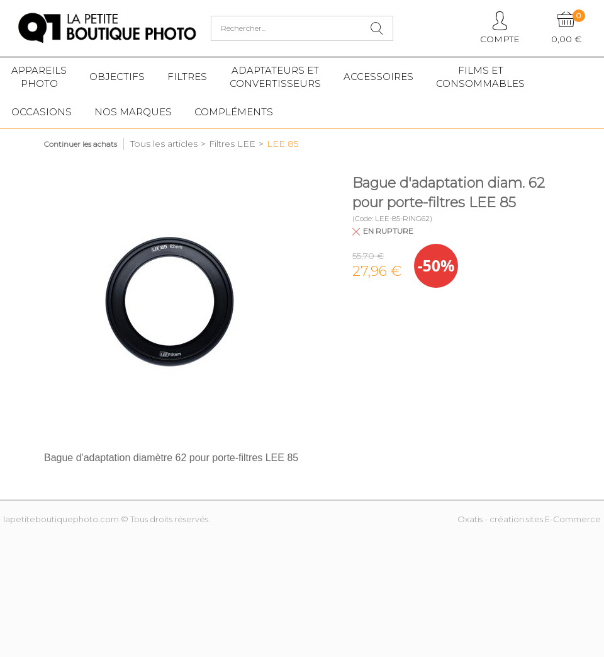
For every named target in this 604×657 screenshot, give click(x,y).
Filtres (187, 77)
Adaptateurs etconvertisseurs (275, 76)
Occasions (41, 112)
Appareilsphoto (39, 76)
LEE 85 (282, 143)
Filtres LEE (232, 143)
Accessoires (378, 77)
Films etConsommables (480, 76)
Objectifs (117, 77)
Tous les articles (164, 143)
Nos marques (133, 112)
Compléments (233, 112)
